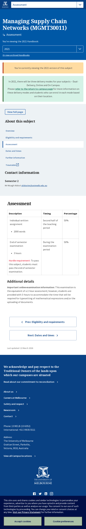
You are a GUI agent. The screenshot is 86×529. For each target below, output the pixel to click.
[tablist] (47, 5)
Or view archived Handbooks (16, 55)
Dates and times (13, 151)
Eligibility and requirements (19, 137)
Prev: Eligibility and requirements (45, 322)
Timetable (16, 166)
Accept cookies (23, 521)
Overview (10, 130)
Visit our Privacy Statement (27, 512)
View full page (15, 111)
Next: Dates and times (41, 335)
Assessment (11, 144)
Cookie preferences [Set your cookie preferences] (63, 521)
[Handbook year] (43, 49)
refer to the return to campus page (34, 88)
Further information (15, 157)
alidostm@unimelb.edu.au (34, 185)
